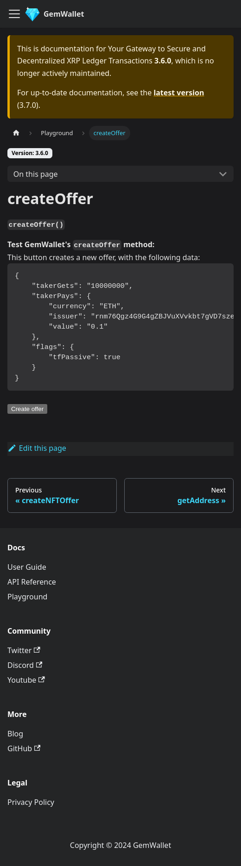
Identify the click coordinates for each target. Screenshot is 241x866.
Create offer (27, 408)
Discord (24, 665)
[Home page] (16, 133)
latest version (178, 92)
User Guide (26, 567)
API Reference (31, 582)
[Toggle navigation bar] (14, 14)
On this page (35, 174)
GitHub (23, 748)
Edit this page (36, 448)
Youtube (26, 680)
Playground (27, 597)
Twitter (23, 650)
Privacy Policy (30, 802)
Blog (15, 734)
